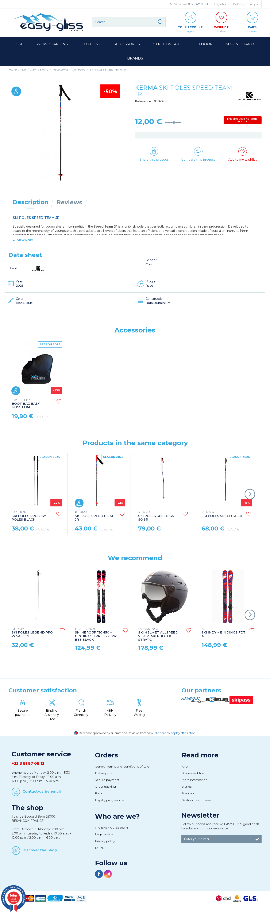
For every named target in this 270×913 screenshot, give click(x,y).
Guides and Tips (192, 773)
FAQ (184, 767)
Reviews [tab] (69, 202)
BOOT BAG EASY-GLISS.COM (89, 404)
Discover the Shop (40, 850)
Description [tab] (31, 202)
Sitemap (187, 793)
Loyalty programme (109, 800)
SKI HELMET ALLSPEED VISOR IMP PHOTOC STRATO (158, 634)
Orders (106, 755)
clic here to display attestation (175, 733)
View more (25, 240)
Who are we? (117, 817)
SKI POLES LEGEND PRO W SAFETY (32, 632)
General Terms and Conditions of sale (122, 767)
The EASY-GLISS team (111, 828)
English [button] (220, 4)
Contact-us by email (42, 792)
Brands (186, 787)
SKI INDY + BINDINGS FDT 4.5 (223, 632)
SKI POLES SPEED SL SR (221, 514)
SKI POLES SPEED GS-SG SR (156, 516)
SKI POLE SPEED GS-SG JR (95, 516)
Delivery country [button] (245, 4)
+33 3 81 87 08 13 (28, 763)
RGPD (99, 848)
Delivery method (107, 773)
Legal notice (104, 834)
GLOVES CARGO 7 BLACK (27, 403)
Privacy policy (105, 841)
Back (98, 793)
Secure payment (107, 780)
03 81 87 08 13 (198, 4)
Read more (200, 755)
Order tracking (105, 787)
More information (194, 780)
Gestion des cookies (196, 800)
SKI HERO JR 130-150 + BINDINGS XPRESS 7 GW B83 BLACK (96, 634)
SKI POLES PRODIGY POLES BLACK (29, 516)
